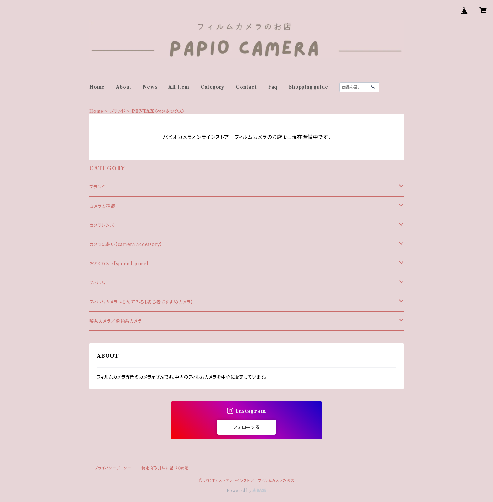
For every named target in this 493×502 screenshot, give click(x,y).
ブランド (117, 111)
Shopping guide (308, 87)
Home (97, 87)
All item (179, 87)
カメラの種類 (102, 206)
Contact (246, 87)
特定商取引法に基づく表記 (165, 468)
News (150, 87)
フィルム (97, 283)
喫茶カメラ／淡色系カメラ (115, 321)
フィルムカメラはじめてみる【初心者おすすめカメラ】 (141, 302)
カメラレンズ (101, 225)
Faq (273, 87)
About (123, 87)
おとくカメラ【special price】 (119, 263)
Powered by (247, 490)
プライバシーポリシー (112, 468)
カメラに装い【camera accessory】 (125, 244)
